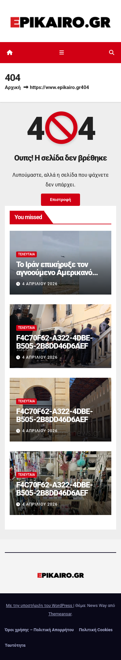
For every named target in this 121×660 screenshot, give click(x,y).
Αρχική (13, 87)
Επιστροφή (60, 199)
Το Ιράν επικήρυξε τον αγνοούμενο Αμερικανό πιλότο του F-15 (54, 272)
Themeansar (60, 613)
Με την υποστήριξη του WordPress (39, 605)
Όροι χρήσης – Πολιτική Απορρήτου (39, 629)
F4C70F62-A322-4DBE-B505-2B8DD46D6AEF (54, 342)
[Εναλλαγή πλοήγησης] (61, 53)
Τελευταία (26, 254)
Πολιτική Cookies (96, 629)
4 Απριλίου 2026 (39, 284)
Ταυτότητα (15, 645)
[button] (111, 53)
